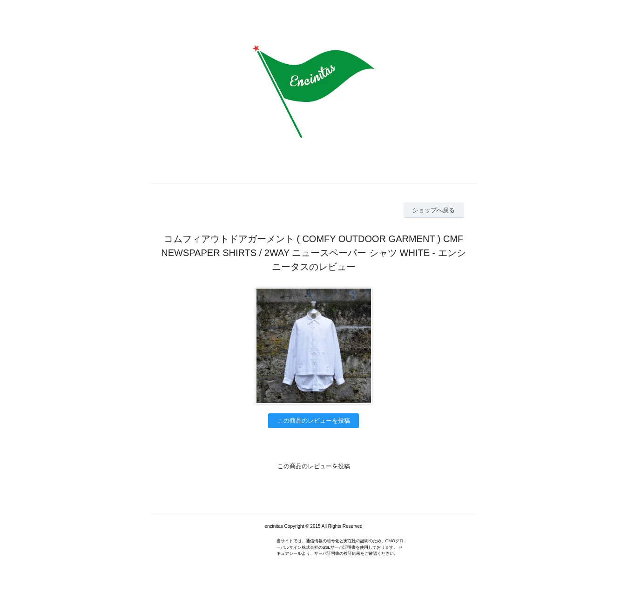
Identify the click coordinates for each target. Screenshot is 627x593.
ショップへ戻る (433, 210)
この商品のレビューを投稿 (313, 420)
